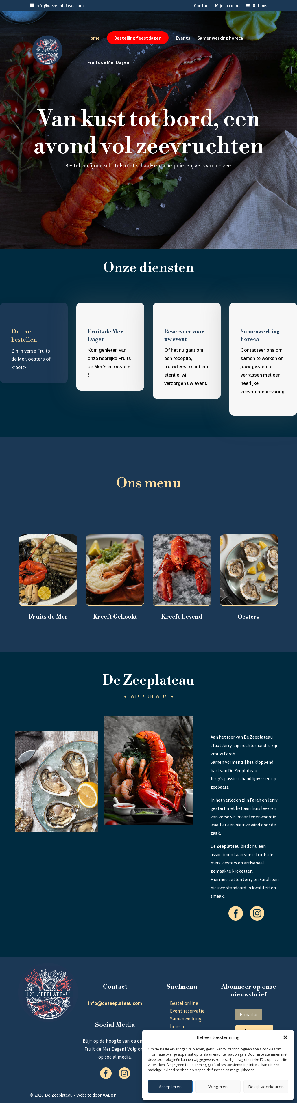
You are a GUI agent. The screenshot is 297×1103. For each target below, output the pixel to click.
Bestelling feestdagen (137, 38)
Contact (202, 5)
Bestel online (148, 206)
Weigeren (218, 1086)
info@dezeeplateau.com (115, 1003)
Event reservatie (187, 1011)
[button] (285, 1037)
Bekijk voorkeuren (266, 1086)
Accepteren (170, 1086)
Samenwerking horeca (220, 38)
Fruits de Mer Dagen (108, 62)
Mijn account (227, 5)
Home (94, 38)
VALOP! (110, 1095)
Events (183, 38)
